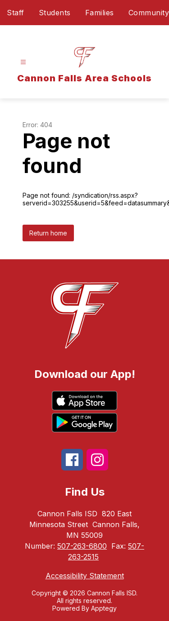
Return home (48, 233)
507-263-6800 (82, 545)
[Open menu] (23, 62)
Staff (15, 12)
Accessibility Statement (85, 575)
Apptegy (104, 608)
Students (55, 12)
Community (148, 12)
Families (99, 12)
